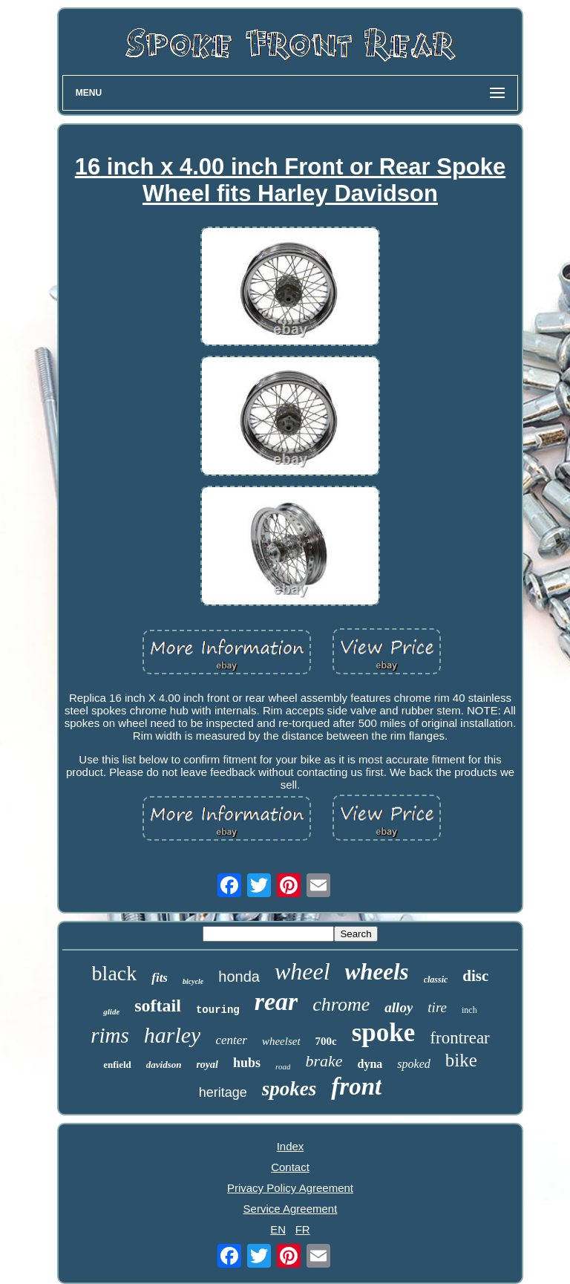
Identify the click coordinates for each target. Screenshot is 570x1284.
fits (159, 978)
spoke (384, 1032)
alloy (398, 1007)
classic (436, 979)
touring (218, 1010)
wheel (302, 971)
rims (110, 1035)
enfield (117, 1064)
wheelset (281, 1041)
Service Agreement (290, 1208)
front (356, 1086)
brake (323, 1061)
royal (207, 1064)
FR (302, 1229)
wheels (377, 972)
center (230, 1040)
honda (239, 976)
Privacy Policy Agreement (290, 1188)
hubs (247, 1062)
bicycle (193, 981)
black (114, 973)
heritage (223, 1092)
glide (111, 1011)
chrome (341, 1004)
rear (276, 1001)
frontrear (459, 1038)
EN (278, 1229)
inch (469, 1010)
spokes (289, 1089)
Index (290, 1146)
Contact (290, 1167)
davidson (164, 1064)
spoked (413, 1063)
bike (461, 1060)
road (282, 1066)
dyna (370, 1063)
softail (157, 1005)
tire (437, 1007)
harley (172, 1035)
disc (475, 976)
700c (326, 1041)
